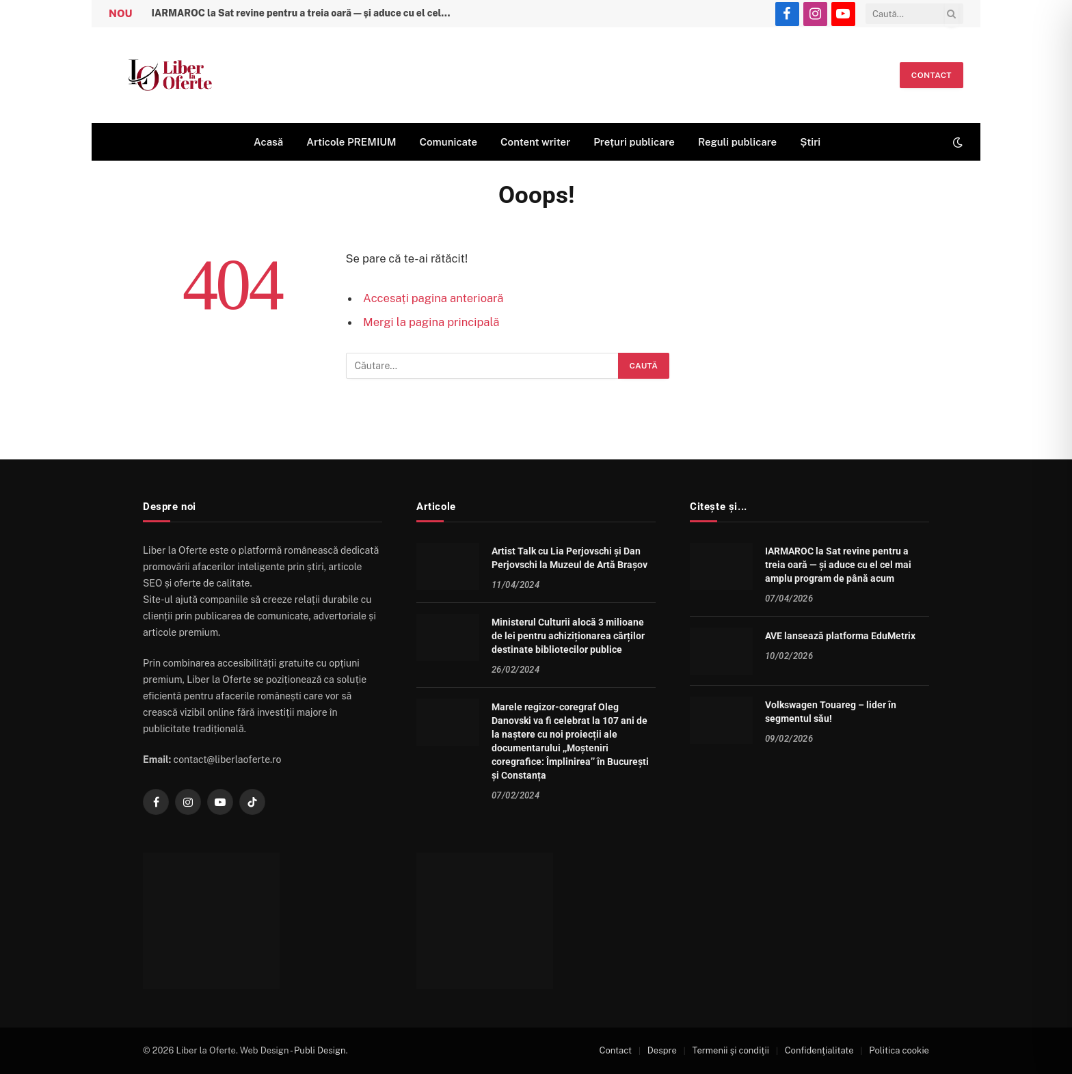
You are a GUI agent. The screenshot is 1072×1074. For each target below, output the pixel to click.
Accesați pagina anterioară (433, 298)
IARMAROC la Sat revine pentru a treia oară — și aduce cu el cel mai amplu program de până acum (305, 13)
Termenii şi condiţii (731, 1050)
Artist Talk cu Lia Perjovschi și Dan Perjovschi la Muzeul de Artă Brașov (569, 558)
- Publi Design (318, 1050)
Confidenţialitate (819, 1050)
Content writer (535, 142)
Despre (662, 1050)
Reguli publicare (737, 142)
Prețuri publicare (634, 142)
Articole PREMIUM (351, 142)
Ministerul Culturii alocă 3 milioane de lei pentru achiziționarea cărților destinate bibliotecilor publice (568, 636)
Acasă (268, 142)
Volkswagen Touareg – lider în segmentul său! (830, 711)
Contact (931, 75)
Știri (810, 142)
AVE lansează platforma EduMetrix (840, 635)
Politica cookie (899, 1050)
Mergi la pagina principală (431, 322)
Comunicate (448, 142)
